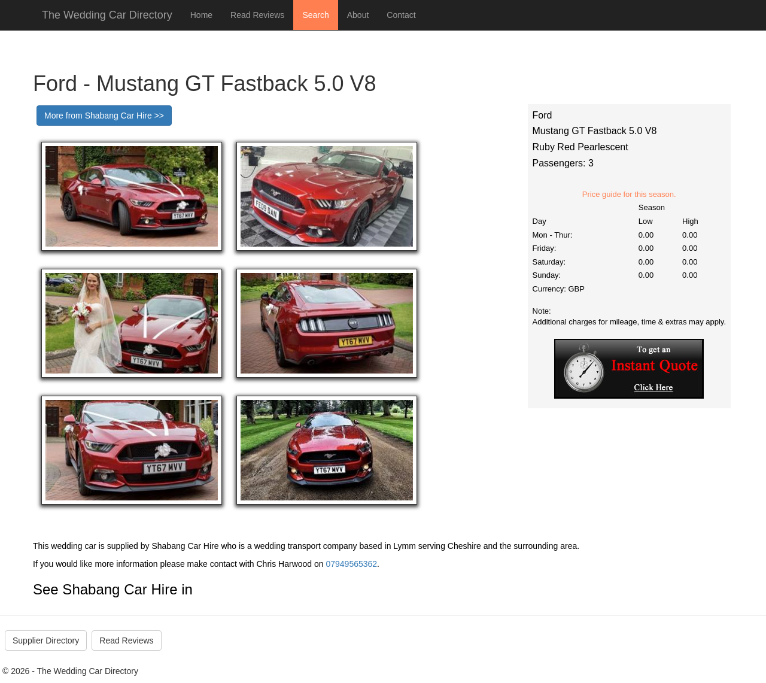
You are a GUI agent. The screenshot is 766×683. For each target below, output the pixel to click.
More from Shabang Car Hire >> (104, 115)
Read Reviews (257, 15)
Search (315, 15)
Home (201, 15)
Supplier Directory (46, 640)
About (358, 15)
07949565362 (351, 564)
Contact (401, 15)
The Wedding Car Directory (107, 15)
